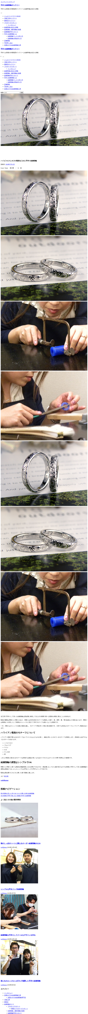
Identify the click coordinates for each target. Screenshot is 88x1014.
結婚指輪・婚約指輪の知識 (12, 29)
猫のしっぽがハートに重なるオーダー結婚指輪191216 (20, 843)
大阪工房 (7, 999)
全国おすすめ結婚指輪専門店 (17, 997)
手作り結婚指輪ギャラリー (10, 5)
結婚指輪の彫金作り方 (15, 38)
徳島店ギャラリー (9, 20)
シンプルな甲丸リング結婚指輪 (12, 889)
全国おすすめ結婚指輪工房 (12, 45)
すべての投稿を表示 (7, 784)
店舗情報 (7, 40)
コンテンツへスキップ (8, 2)
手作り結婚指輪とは (10, 34)
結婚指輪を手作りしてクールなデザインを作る (18, 935)
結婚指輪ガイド (9, 1004)
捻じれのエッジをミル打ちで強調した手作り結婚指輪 (21, 981)
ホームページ (8, 149)
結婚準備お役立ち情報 (11, 27)
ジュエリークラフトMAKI (12, 16)
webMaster (4, 847)
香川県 (6, 776)
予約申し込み (8, 43)
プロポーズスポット (10, 23)
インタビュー (12, 25)
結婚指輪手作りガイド (11, 31)
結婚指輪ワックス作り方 (15, 36)
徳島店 (6, 151)
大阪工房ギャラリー (10, 18)
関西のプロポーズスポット (19, 1008)
